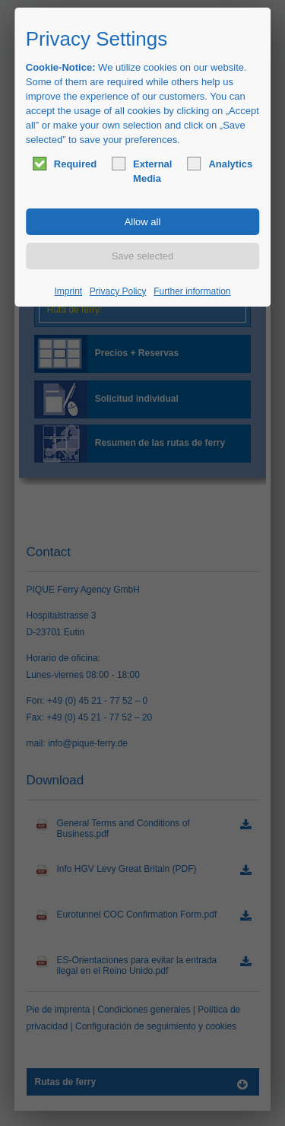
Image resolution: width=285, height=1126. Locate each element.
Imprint (69, 291)
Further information (192, 291)
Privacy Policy (118, 291)
